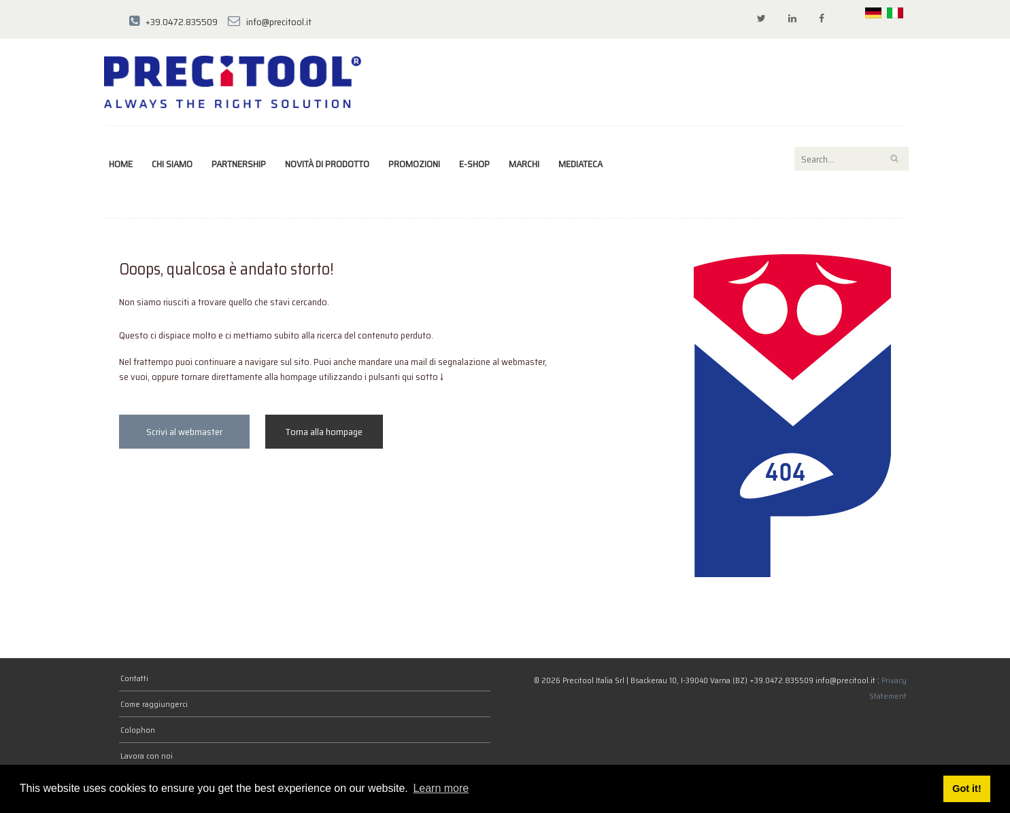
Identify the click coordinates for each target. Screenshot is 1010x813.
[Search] (851, 159)
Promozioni (414, 163)
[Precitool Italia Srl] (232, 80)
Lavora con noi (146, 755)
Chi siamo (172, 163)
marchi (524, 163)
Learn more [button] (441, 788)
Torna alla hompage (324, 431)
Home (121, 163)
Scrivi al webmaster (184, 431)
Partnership (239, 163)
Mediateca (580, 163)
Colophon (137, 729)
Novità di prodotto (327, 163)
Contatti (134, 678)
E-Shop (474, 163)
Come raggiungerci (154, 703)
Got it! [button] (966, 788)
